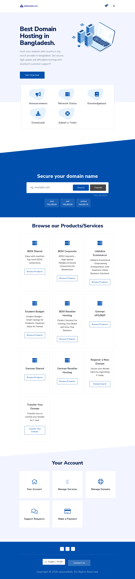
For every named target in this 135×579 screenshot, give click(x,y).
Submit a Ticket (68, 116)
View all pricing (100, 195)
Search (81, 187)
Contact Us (79, 562)
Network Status (67, 97)
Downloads (38, 116)
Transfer (98, 187)
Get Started (32, 75)
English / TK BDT (53, 561)
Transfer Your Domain (35, 430)
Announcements (38, 97)
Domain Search (100, 384)
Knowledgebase (97, 97)
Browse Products (35, 271)
